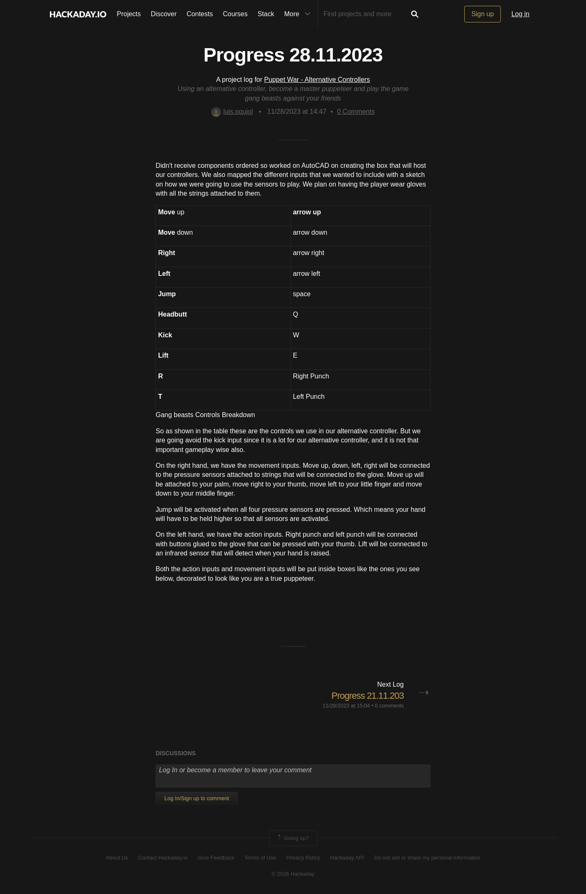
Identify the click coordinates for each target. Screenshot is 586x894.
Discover (164, 13)
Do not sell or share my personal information (427, 858)
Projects (129, 13)
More (299, 14)
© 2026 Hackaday (293, 874)
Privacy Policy (303, 858)
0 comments (389, 705)
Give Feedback (216, 858)
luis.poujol (232, 111)
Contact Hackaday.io (163, 858)
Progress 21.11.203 (367, 695)
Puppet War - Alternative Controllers (317, 79)
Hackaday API (347, 858)
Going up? (292, 838)
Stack (266, 13)
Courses (235, 13)
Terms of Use (260, 858)
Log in (520, 13)
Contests (200, 13)
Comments (356, 111)
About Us (117, 858)
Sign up (482, 13)
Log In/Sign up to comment (196, 798)
